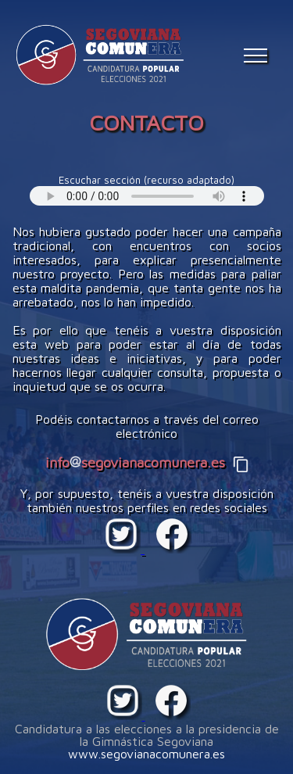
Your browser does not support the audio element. (147, 196)
